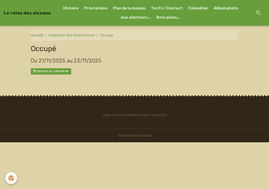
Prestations (95, 8)
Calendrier (198, 8)
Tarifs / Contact (167, 8)
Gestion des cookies (135, 135)
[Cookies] (11, 178)
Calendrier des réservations (72, 35)
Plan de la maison (129, 8)
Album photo (226, 8)
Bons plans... (168, 17)
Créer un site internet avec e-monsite (134, 115)
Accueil (37, 35)
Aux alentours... (136, 17)
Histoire (71, 8)
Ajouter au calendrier (51, 71)
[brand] (27, 12)
